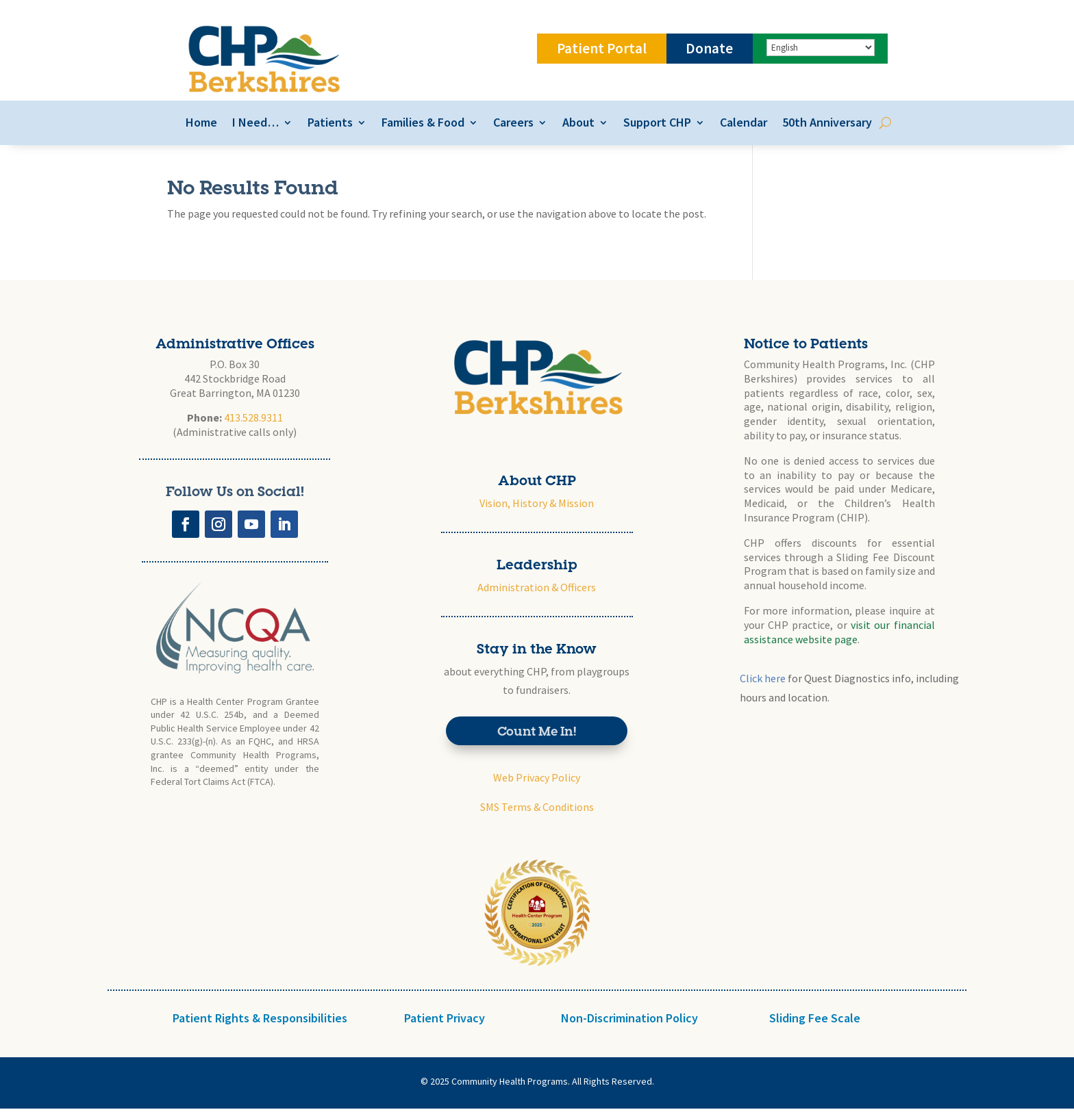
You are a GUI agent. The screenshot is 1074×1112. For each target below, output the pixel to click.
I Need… (252, 124)
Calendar (740, 124)
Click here (763, 682)
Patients (326, 124)
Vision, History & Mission (536, 506)
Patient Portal (602, 48)
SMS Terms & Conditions (537, 811)
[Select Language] (820, 47)
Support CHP (654, 124)
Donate (709, 48)
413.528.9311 (253, 421)
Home (198, 124)
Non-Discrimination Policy (629, 1021)
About (575, 124)
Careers (510, 124)
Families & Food (419, 124)
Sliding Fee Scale (814, 1021)
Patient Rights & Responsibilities (260, 1021)
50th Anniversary (824, 124)
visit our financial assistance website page (839, 635)
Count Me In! (536, 734)
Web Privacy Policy (536, 781)
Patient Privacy (444, 1021)
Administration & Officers (536, 590)
